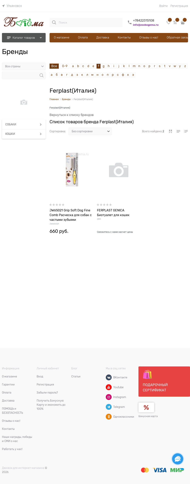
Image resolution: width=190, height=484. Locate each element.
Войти (163, 5)
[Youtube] (109, 387)
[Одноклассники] (109, 417)
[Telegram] (109, 407)
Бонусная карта (148, 416)
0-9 (64, 66)
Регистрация (179, 5)
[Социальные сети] (177, 458)
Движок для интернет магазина (23, 467)
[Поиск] (54, 22)
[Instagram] (109, 397)
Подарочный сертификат (155, 381)
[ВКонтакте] (109, 377)
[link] (12, 5)
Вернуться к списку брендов (72, 115)
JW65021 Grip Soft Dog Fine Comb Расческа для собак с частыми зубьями (71, 215)
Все (54, 66)
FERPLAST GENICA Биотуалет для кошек (113, 213)
